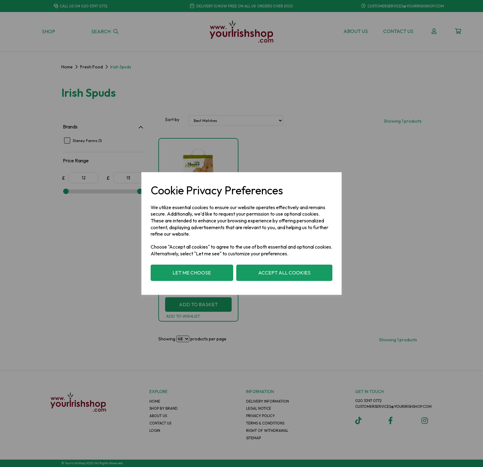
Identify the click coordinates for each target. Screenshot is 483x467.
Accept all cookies (284, 273)
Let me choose (191, 273)
